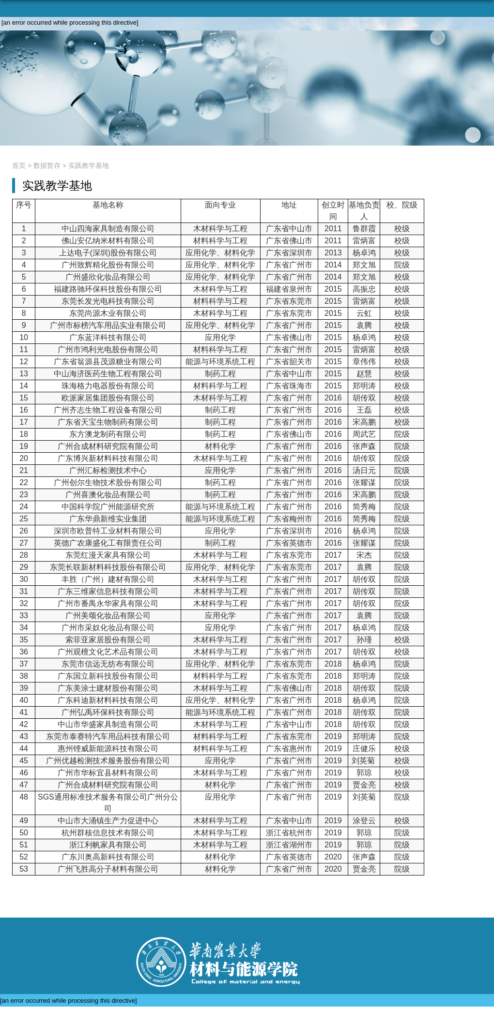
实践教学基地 (88, 165)
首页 (19, 165)
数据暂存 (47, 165)
